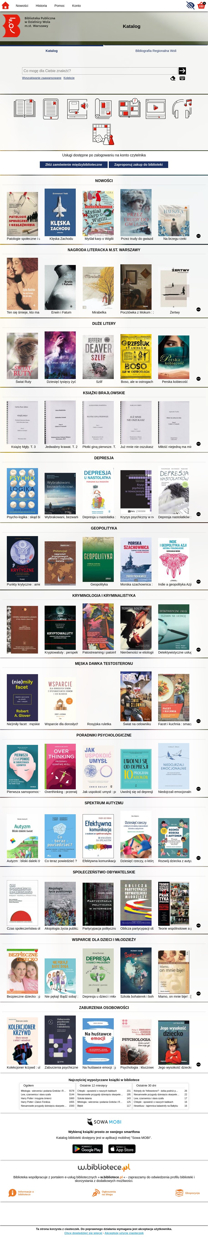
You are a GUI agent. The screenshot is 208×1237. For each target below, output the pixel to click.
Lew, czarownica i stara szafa (36, 1094)
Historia (41, 5)
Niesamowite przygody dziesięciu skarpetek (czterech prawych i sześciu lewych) (61, 1106)
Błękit (80, 1106)
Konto (76, 5)
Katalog (52, 51)
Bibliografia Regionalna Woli (155, 51)
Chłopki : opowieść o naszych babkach (97, 1091)
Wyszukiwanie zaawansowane (41, 78)
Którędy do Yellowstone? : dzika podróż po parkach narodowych (166, 1091)
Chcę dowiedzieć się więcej (83, 1233)
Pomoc (59, 5)
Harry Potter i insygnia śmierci (36, 1098)
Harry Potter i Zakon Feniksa (35, 1102)
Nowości (22, 5)
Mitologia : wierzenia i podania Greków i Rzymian (46, 1091)
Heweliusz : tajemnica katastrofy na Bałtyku (156, 1106)
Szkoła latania (84, 1098)
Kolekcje (68, 78)
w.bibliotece (111, 1177)
